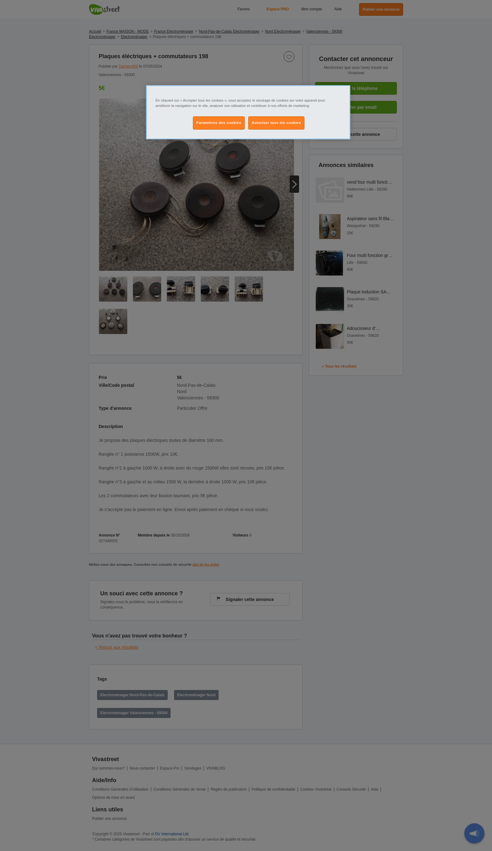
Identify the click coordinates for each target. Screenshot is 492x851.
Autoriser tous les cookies (276, 123)
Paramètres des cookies (218, 123)
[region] (248, 112)
